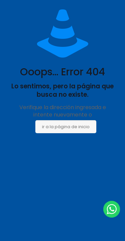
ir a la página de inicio (66, 127)
